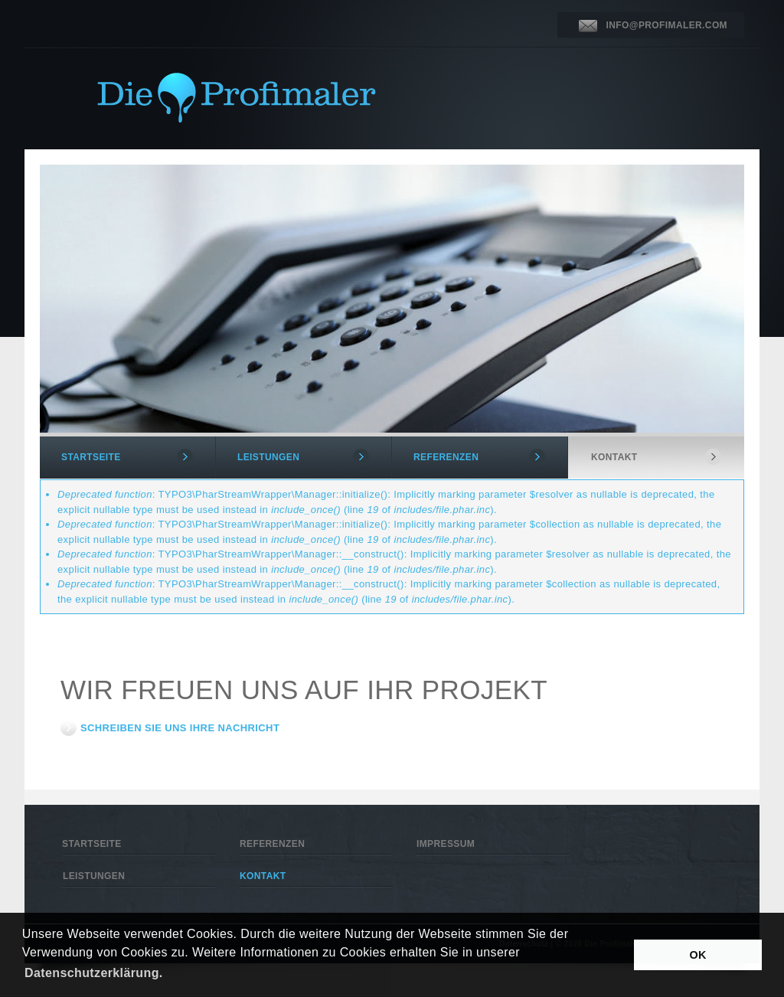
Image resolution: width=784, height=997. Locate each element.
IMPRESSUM (445, 843)
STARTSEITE (91, 457)
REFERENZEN (446, 457)
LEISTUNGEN (268, 457)
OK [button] (698, 955)
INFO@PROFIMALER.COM (666, 25)
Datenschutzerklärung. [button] (93, 972)
